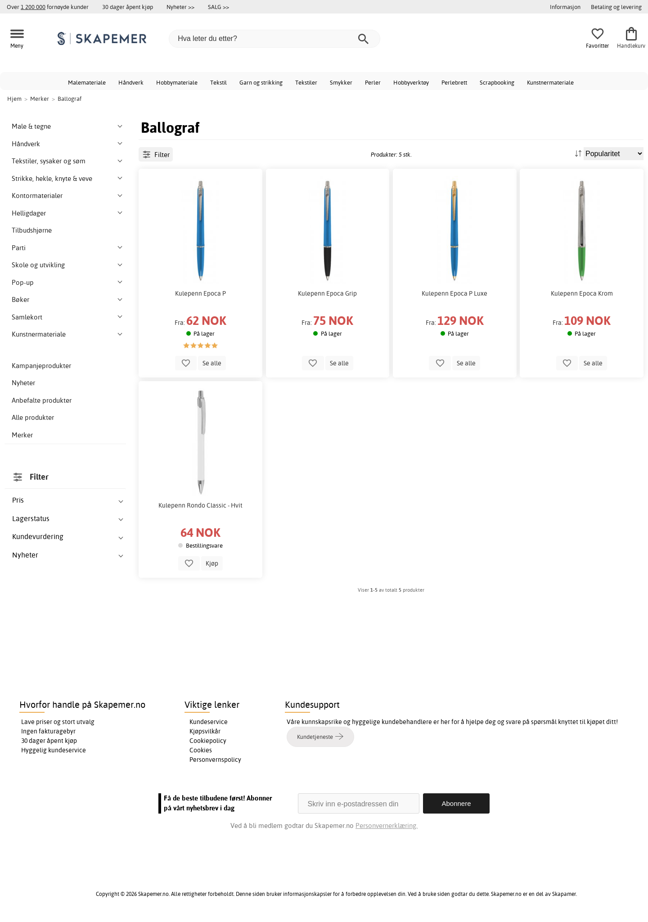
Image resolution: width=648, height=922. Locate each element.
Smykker (341, 82)
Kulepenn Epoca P (200, 293)
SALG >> (218, 6)
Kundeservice (208, 722)
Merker (22, 435)
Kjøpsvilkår (204, 731)
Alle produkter (33, 417)
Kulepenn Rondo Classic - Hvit (200, 505)
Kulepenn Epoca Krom (582, 293)
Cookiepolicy (207, 741)
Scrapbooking (497, 82)
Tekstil (218, 82)
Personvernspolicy (215, 760)
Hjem (14, 98)
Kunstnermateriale (550, 82)
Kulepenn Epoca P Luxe (454, 293)
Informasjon (565, 6)
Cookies (200, 750)
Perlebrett (454, 82)
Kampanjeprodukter (41, 365)
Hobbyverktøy (411, 82)
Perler (373, 82)
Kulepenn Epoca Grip (327, 293)
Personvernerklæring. (387, 825)
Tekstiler (306, 82)
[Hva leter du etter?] (274, 39)
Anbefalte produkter (42, 400)
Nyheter (23, 382)
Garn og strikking (261, 82)
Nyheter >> (180, 6)
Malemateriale (87, 82)
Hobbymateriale (177, 82)
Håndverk (131, 82)
